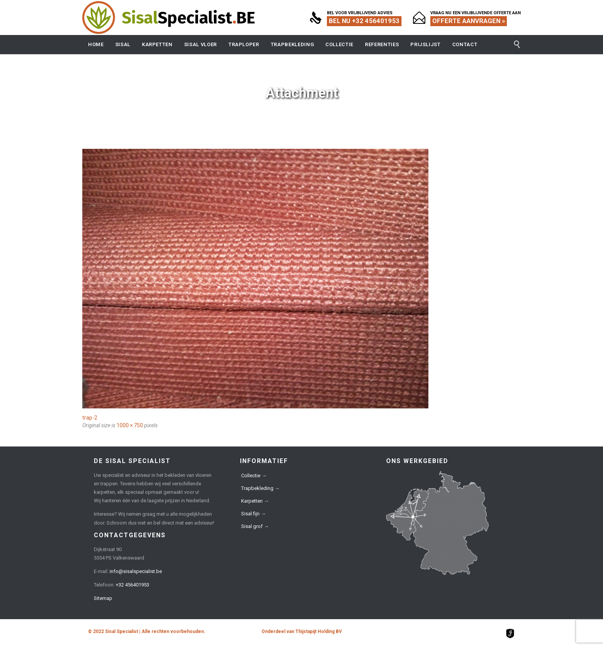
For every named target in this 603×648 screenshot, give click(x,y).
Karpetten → (255, 501)
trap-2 (89, 418)
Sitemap (103, 598)
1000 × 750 (130, 425)
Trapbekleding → (260, 488)
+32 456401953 (132, 585)
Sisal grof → (255, 526)
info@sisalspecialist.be (136, 571)
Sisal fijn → (253, 513)
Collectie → (254, 475)
